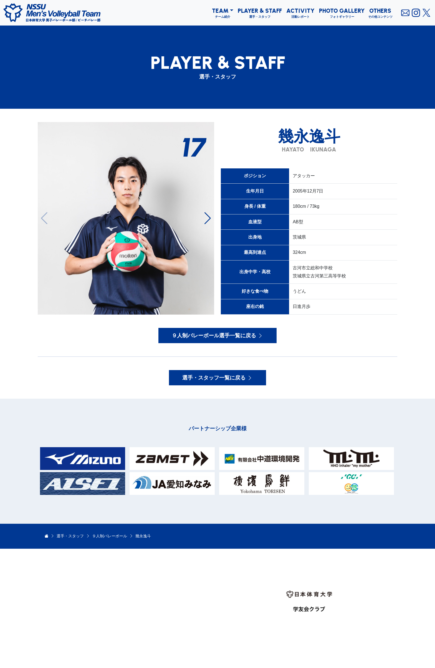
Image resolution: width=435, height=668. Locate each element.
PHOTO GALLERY (342, 10)
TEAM (220, 10)
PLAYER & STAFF (260, 10)
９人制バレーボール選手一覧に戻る (217, 335)
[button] (207, 218)
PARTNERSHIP (214, 632)
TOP (203, 572)
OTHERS (380, 10)
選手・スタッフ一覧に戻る (217, 378)
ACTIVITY (300, 10)
